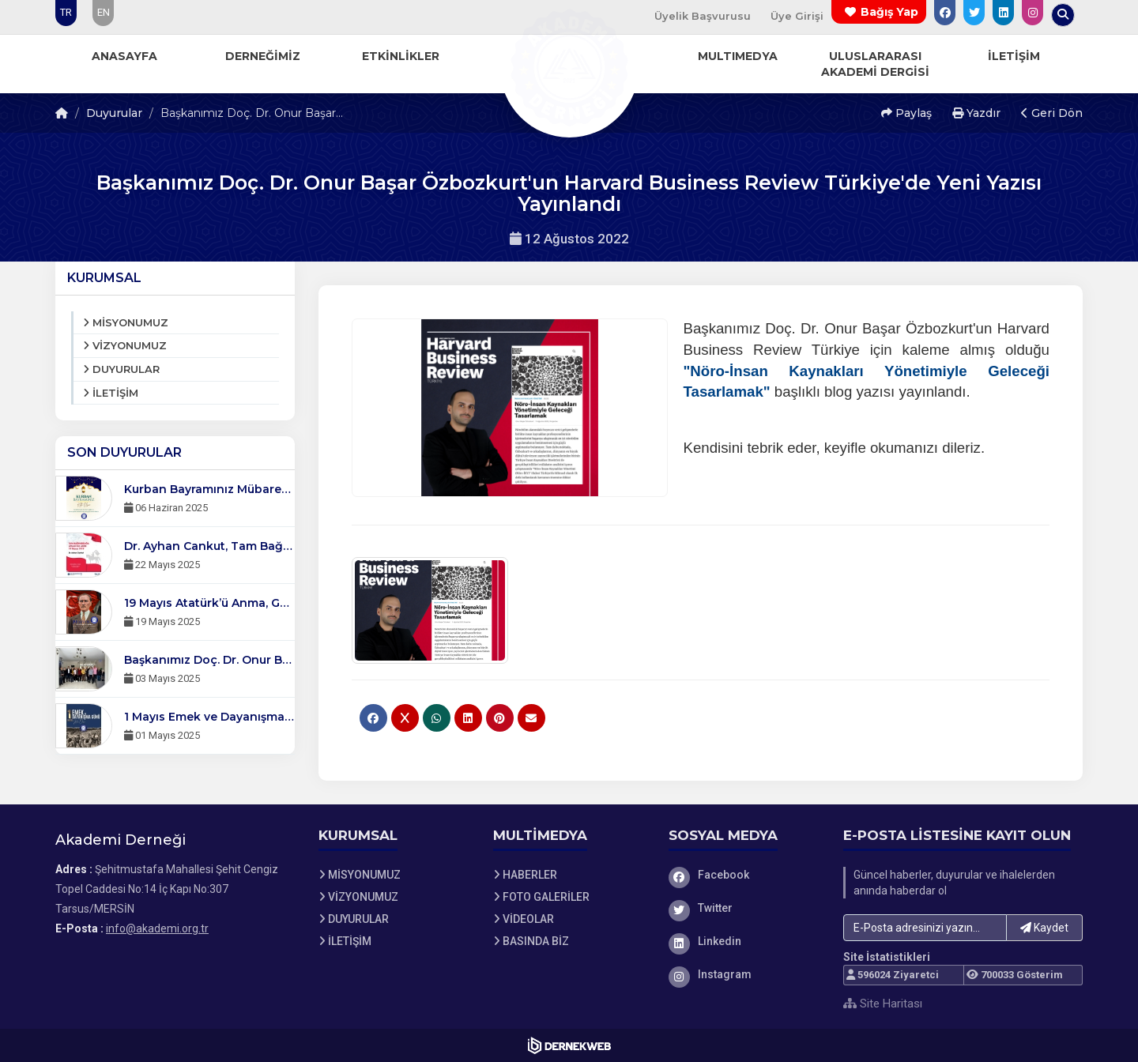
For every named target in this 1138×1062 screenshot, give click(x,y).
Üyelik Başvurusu (702, 15)
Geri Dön (1052, 113)
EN (103, 12)
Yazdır (976, 113)
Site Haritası (882, 1003)
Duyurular (114, 113)
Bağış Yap (889, 12)
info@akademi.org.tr (157, 928)
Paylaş (906, 113)
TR (66, 12)
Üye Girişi (797, 15)
